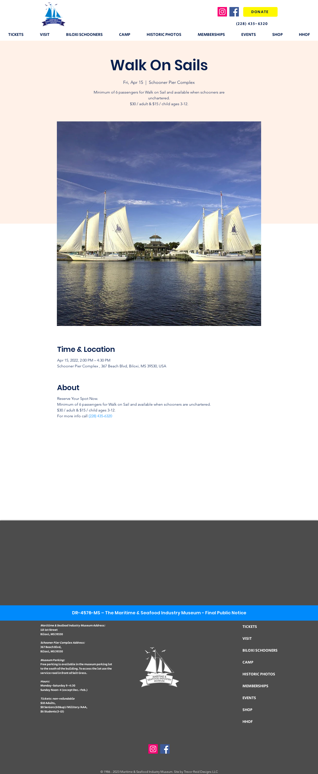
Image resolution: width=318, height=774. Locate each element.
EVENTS (249, 698)
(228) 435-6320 (100, 416)
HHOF (247, 722)
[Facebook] (234, 11)
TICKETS (249, 627)
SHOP (247, 710)
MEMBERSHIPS (255, 686)
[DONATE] (260, 12)
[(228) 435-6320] (256, 24)
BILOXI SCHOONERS (260, 650)
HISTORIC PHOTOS (258, 674)
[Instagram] (222, 11)
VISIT (247, 638)
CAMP (247, 662)
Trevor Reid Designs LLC (201, 772)
